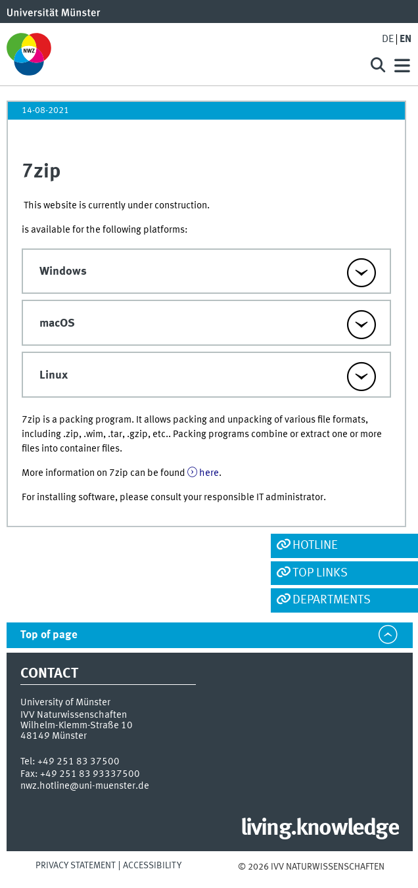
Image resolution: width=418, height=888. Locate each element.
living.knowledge (320, 829)
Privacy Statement (75, 865)
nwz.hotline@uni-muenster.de (84, 786)
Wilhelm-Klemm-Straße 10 (76, 725)
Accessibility (152, 865)
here (209, 473)
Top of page (49, 635)
